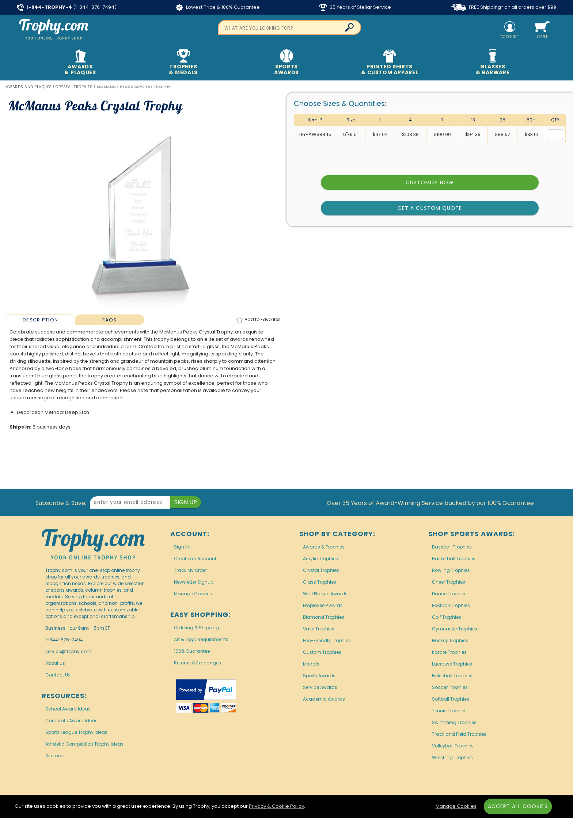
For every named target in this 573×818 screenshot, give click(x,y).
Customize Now (430, 182)
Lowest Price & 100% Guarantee (218, 7)
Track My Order (190, 570)
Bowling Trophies (451, 570)
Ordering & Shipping (196, 628)
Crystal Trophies (321, 570)
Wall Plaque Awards (325, 594)
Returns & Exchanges (197, 663)
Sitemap (54, 756)
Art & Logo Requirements (201, 639)
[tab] (40, 319)
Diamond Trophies (323, 617)
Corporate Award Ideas (71, 720)
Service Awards (320, 687)
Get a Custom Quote (430, 208)
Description (40, 319)
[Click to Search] (349, 27)
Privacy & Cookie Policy (276, 806)
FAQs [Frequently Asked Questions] (109, 319)
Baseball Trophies (452, 547)
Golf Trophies (446, 617)
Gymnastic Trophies (454, 629)
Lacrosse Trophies (452, 664)
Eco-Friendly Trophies (327, 640)
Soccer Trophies (450, 687)
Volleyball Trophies (453, 746)
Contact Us (58, 675)
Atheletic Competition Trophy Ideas (84, 744)
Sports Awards (319, 675)
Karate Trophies (449, 652)
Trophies (183, 62)
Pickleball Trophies (452, 675)
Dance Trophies (449, 594)
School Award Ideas (68, 709)
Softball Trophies (450, 699)
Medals (311, 664)
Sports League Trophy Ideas (76, 732)
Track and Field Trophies (459, 734)
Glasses (493, 62)
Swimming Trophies (454, 722)
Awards (80, 62)
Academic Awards (324, 699)
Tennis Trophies (449, 711)
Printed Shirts (390, 62)
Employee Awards (323, 605)
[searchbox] (289, 27)
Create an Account (195, 558)
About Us (55, 663)
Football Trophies (451, 605)
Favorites (262, 319)
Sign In (181, 547)
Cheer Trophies (448, 582)
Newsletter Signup (193, 582)
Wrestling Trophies (452, 757)
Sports (287, 62)
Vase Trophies (318, 629)
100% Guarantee (192, 651)
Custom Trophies (322, 652)
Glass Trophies (319, 582)
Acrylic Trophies (320, 558)
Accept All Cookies (518, 806)
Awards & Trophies (324, 547)
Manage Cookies (193, 594)
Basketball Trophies (453, 558)
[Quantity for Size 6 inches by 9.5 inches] (555, 134)
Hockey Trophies (450, 640)
